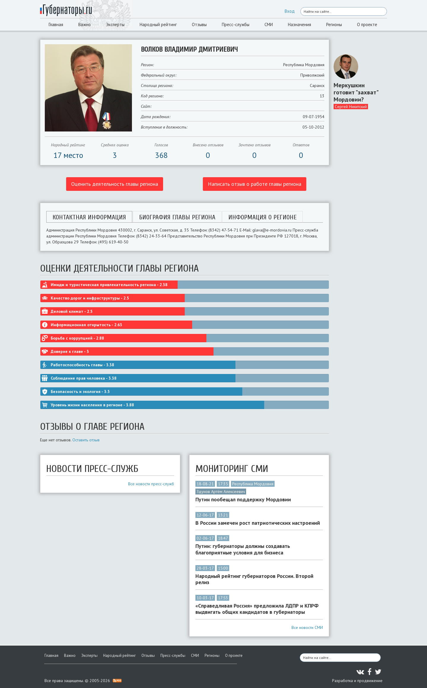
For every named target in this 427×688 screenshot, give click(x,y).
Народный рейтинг (158, 24)
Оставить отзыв (86, 440)
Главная (56, 24)
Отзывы (199, 24)
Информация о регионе (262, 217)
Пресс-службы (235, 24)
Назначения (299, 24)
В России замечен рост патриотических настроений (257, 523)
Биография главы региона (177, 217)
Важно (84, 24)
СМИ (269, 24)
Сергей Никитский (351, 106)
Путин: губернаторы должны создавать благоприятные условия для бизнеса (242, 549)
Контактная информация (89, 217)
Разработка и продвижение (357, 680)
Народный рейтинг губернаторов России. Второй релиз (254, 579)
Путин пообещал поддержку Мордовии (243, 499)
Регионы (334, 24)
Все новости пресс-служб (151, 483)
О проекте (367, 24)
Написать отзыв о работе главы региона (254, 183)
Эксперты (115, 24)
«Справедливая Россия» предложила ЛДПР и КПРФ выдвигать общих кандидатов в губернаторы (256, 609)
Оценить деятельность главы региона (114, 183)
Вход (290, 11)
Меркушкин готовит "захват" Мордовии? (356, 92)
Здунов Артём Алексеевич (221, 491)
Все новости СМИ (307, 627)
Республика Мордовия (252, 483)
